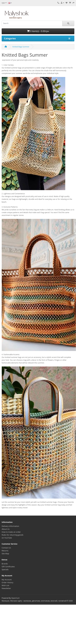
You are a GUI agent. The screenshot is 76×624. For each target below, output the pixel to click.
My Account (7, 579)
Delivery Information (10, 526)
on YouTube (7, 537)
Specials (5, 569)
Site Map (5, 553)
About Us (5, 529)
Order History (7, 582)
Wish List (5, 585)
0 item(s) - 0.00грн (38, 31)
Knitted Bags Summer (20, 47)
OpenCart (15, 598)
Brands (5, 563)
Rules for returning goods (12, 535)
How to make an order (11, 532)
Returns (5, 550)
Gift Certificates (8, 566)
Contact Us (6, 547)
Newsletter (6, 588)
